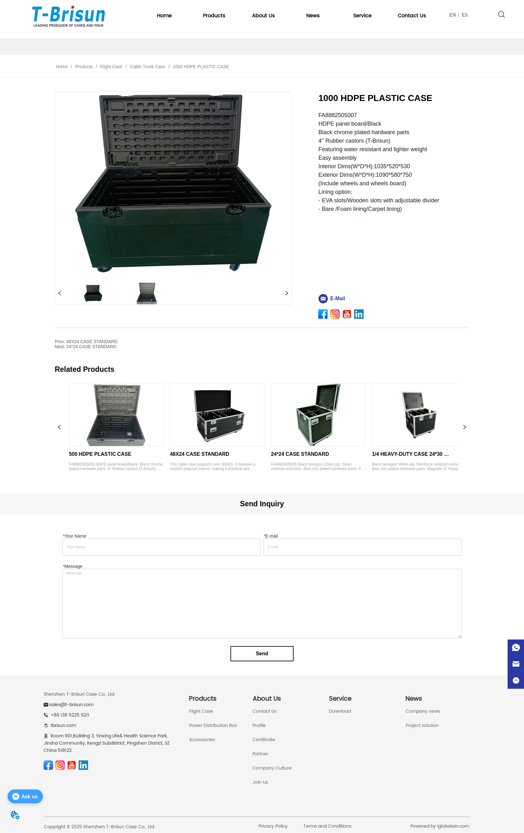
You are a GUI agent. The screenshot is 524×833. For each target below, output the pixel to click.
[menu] (288, 16)
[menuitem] (214, 16)
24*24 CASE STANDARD (91, 346)
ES (465, 15)
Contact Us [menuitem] (412, 16)
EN (452, 15)
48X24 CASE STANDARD (91, 341)
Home (62, 66)
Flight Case (111, 66)
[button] (214, 16)
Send (262, 653)
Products (84, 66)
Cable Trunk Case (148, 66)
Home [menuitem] (164, 16)
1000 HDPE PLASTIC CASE (200, 66)
